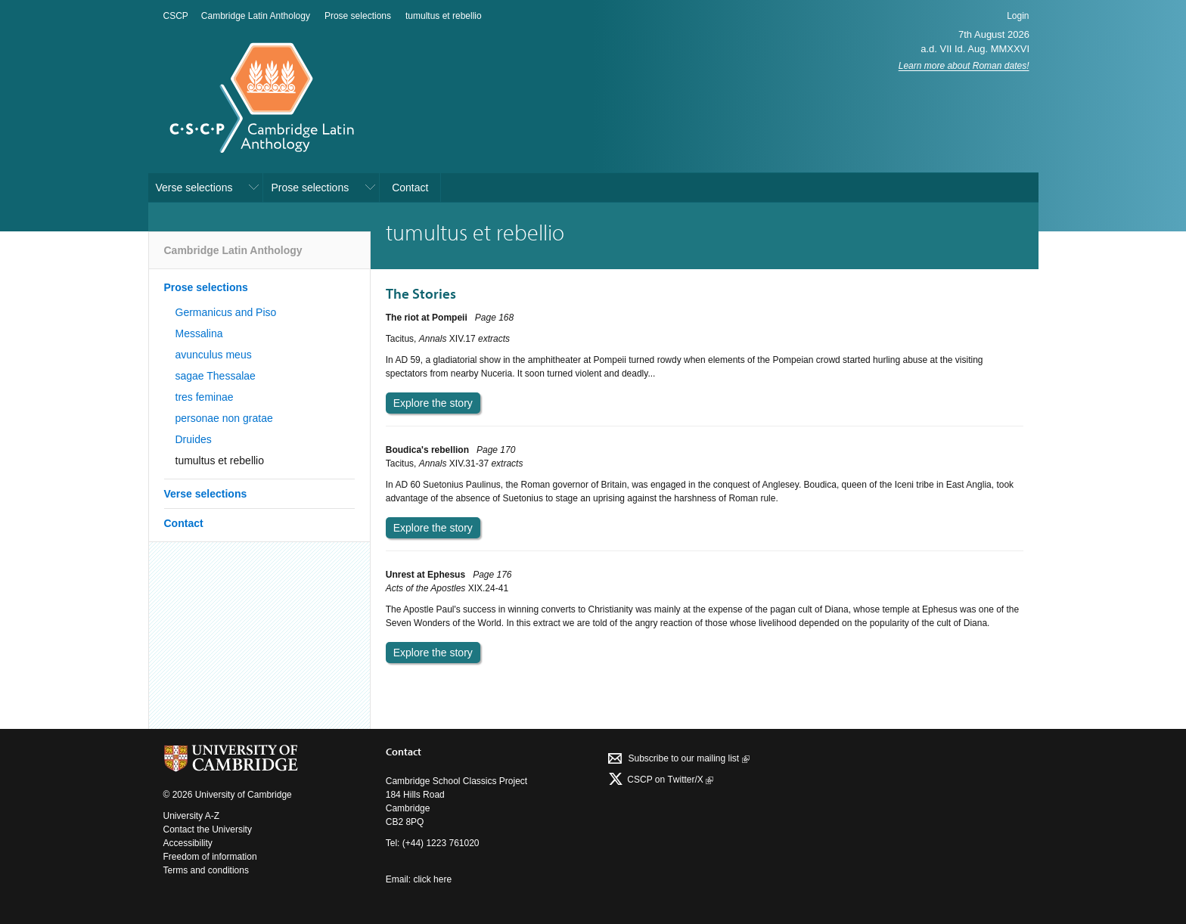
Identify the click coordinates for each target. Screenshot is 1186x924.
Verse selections (194, 187)
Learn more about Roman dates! (964, 65)
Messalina (199, 333)
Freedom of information (210, 856)
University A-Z (191, 816)
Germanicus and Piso (226, 312)
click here (432, 879)
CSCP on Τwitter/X (669, 779)
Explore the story (433, 403)
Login (1018, 16)
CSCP (175, 16)
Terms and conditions (206, 870)
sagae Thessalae (215, 376)
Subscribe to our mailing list (688, 758)
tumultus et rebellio (443, 16)
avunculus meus (213, 355)
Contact (410, 187)
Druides (193, 439)
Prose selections (357, 16)
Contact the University (207, 829)
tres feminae (204, 397)
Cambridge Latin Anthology (255, 16)
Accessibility (188, 843)
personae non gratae (224, 418)
